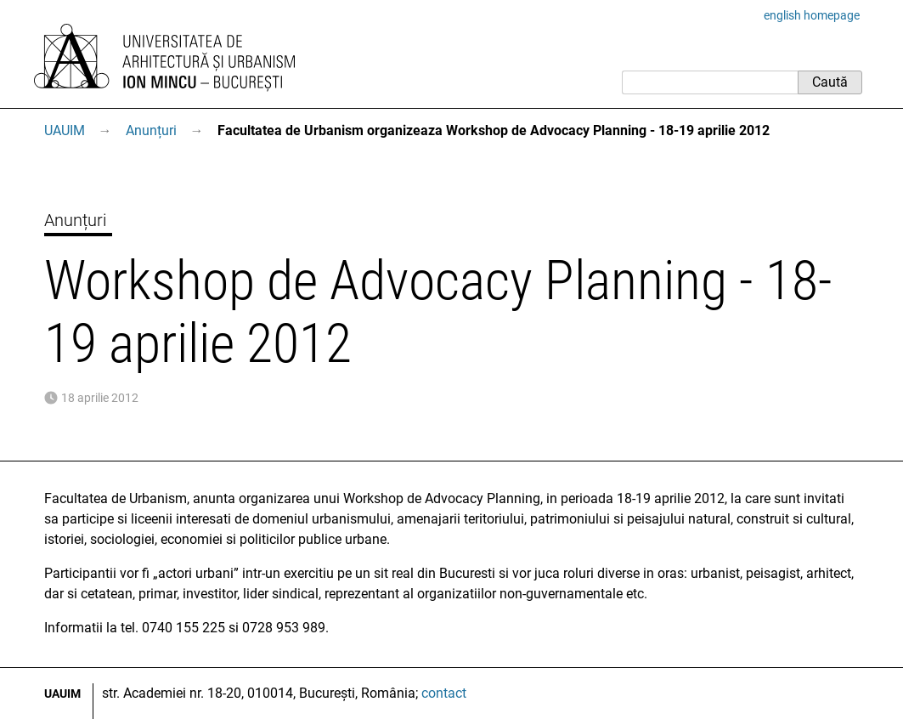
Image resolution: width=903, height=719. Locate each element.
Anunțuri (151, 130)
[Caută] (710, 82)
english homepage (812, 15)
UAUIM (64, 130)
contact (443, 693)
